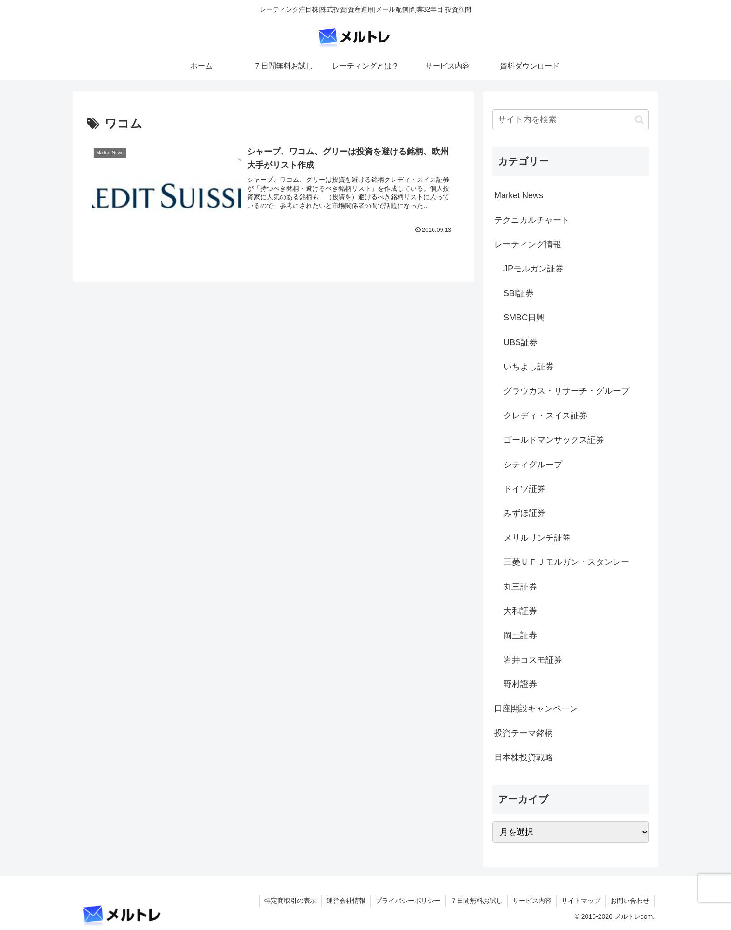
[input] (570, 119)
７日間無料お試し (476, 900)
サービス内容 (532, 900)
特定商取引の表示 (290, 900)
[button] (639, 119)
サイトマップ (580, 900)
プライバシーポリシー (408, 900)
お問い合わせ (629, 900)
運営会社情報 (346, 900)
